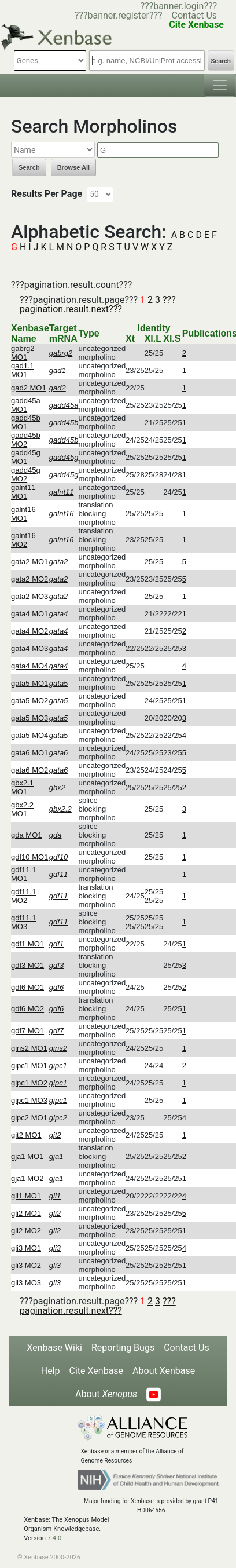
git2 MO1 (26, 1135)
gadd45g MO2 (25, 474)
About (106, 1393)
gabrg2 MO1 (22, 352)
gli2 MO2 (26, 1230)
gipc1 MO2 (29, 1083)
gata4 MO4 (29, 665)
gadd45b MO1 (25, 422)
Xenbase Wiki (54, 1347)
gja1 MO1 (27, 1156)
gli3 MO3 (26, 1282)
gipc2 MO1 (29, 1117)
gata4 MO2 (29, 631)
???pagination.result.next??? (98, 304)
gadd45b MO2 (25, 439)
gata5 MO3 (29, 718)
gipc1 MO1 (29, 1065)
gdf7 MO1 (27, 1030)
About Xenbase (163, 1370)
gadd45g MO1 (25, 457)
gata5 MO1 (29, 683)
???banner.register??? (119, 15)
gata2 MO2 (29, 579)
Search (221, 61)
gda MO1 (26, 835)
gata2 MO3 (29, 596)
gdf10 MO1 (29, 857)
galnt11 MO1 (23, 491)
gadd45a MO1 (25, 405)
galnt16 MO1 (23, 513)
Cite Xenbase (96, 1370)
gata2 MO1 (29, 561)
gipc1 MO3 (29, 1100)
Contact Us (194, 15)
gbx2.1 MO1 (22, 787)
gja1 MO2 (27, 1178)
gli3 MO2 (26, 1265)
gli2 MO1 (26, 1213)
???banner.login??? (178, 6)
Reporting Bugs (122, 1347)
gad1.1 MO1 (22, 370)
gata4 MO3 (29, 648)
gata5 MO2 (29, 700)
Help (50, 1370)
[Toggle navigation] (220, 85)
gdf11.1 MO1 (23, 874)
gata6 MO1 (29, 752)
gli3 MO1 (26, 1248)
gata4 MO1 (29, 613)
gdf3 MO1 (27, 965)
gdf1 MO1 (27, 944)
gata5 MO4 (29, 735)
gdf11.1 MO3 (23, 922)
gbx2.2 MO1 (22, 809)
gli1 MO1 (26, 1195)
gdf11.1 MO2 (23, 896)
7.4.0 (54, 1538)
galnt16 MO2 (23, 540)
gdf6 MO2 (27, 1008)
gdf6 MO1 (27, 987)
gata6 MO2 (29, 770)
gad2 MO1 (28, 387)
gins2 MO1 (29, 1048)
